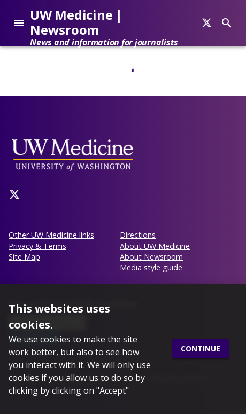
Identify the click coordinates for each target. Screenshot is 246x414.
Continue (200, 349)
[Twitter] (14, 194)
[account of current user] (19, 23)
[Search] (206, 23)
